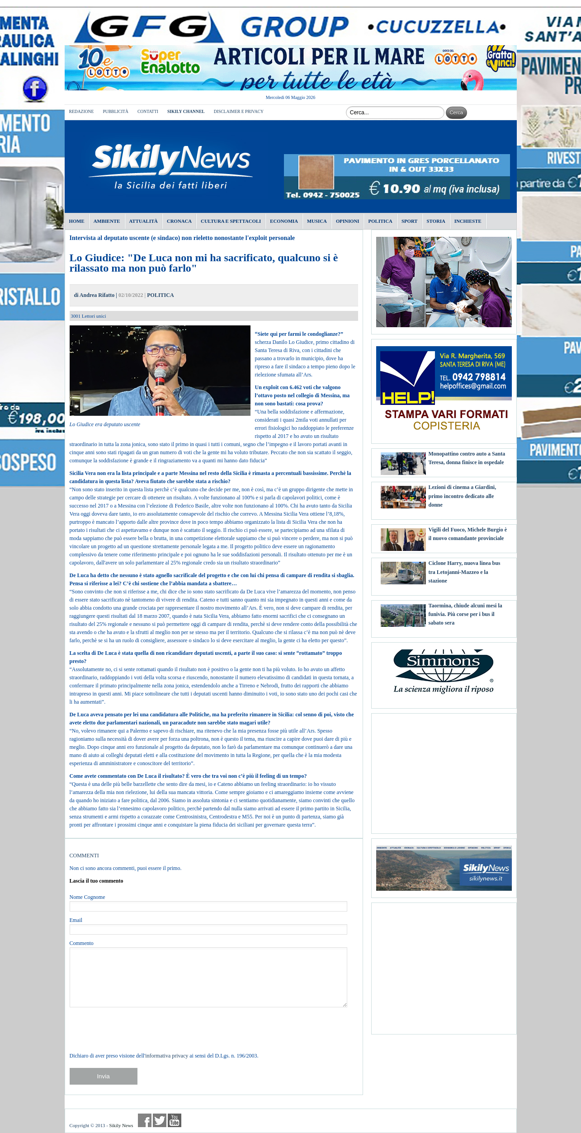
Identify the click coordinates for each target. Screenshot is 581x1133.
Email (76, 920)
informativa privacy (166, 1056)
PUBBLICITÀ (115, 111)
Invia (103, 1076)
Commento (82, 943)
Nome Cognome (87, 897)
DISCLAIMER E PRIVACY (239, 111)
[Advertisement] (444, 770)
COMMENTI (84, 855)
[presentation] (138, 1029)
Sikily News (121, 1125)
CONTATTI (147, 111)
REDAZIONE (81, 111)
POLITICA (160, 295)
